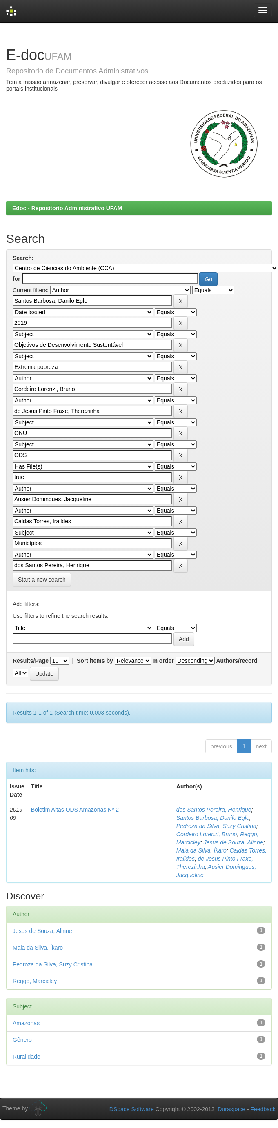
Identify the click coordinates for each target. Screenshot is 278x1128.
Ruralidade (26, 1056)
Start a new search (42, 579)
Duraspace (231, 1109)
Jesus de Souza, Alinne (233, 842)
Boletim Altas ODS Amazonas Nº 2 (75, 809)
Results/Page (31, 660)
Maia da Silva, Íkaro (201, 850)
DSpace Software (131, 1109)
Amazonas (26, 1023)
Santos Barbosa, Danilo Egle (212, 818)
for (16, 278)
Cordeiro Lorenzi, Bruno (206, 834)
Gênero (22, 1040)
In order (163, 660)
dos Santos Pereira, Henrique (213, 809)
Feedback (263, 1109)
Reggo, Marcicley (35, 981)
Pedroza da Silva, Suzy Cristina (216, 826)
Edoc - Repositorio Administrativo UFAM (67, 208)
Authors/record (236, 660)
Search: (23, 258)
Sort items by (95, 660)
